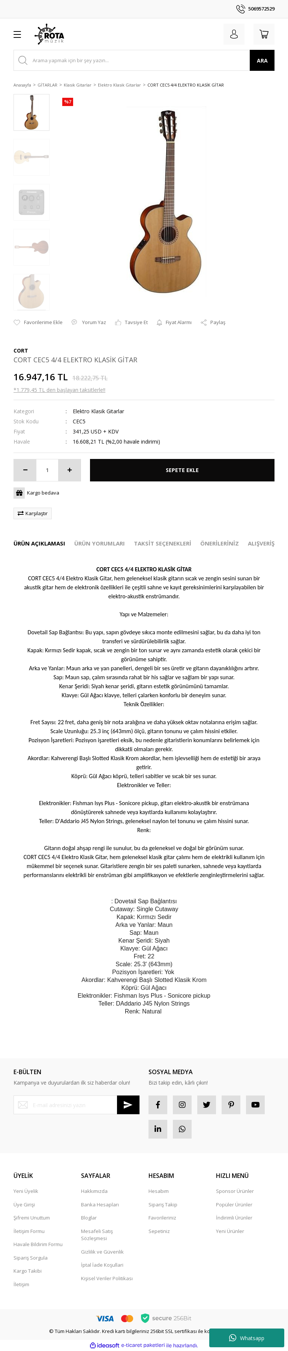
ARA (262, 60)
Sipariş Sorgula (31, 1257)
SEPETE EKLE (182, 470)
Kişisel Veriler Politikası (107, 1278)
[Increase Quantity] (69, 470)
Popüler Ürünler (234, 1204)
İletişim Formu (29, 1231)
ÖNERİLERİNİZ (219, 543)
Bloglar (89, 1217)
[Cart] (264, 34)
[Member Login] (234, 34)
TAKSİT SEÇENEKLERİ (162, 543)
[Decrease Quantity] (25, 470)
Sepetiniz (159, 1231)
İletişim (21, 1284)
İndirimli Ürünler (234, 1217)
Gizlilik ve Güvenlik (102, 1251)
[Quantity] (47, 470)
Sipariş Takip (162, 1204)
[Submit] (128, 1104)
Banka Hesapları (100, 1204)
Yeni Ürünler (230, 1231)
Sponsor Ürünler (235, 1191)
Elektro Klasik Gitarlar (98, 411)
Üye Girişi (24, 1204)
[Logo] (49, 34)
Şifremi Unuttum (32, 1217)
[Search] (144, 60)
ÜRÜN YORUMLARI (99, 543)
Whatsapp (246, 1338)
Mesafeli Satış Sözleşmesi (97, 1235)
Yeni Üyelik (26, 1191)
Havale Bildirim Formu (38, 1244)
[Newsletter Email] (77, 1104)
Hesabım (158, 1191)
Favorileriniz (162, 1217)
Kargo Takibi (28, 1270)
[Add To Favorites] (38, 322)
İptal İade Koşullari (102, 1264)
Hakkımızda (94, 1191)
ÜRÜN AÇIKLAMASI (39, 543)
